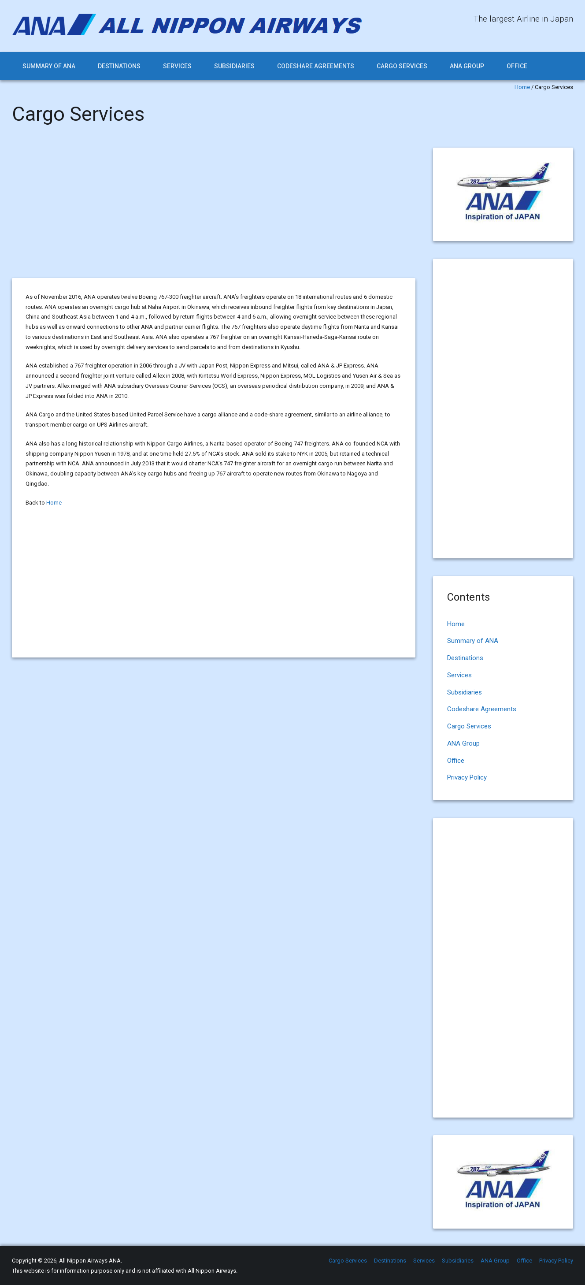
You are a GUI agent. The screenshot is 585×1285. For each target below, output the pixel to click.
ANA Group (467, 66)
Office (517, 66)
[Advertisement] (213, 213)
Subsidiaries (234, 66)
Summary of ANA (48, 66)
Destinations (119, 66)
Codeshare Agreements (315, 66)
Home (522, 87)
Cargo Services (402, 66)
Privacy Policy (467, 777)
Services (177, 66)
